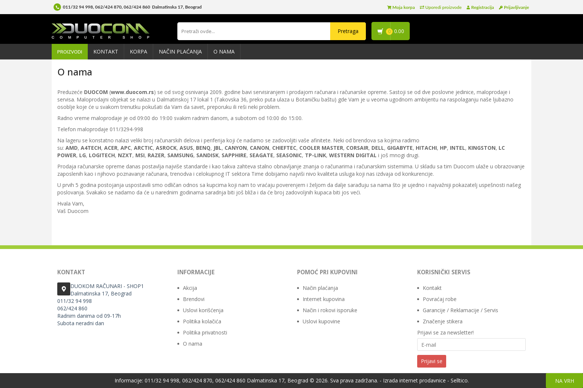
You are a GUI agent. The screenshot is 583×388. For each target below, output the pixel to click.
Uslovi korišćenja (203, 310)
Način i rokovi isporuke (330, 310)
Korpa (138, 51)
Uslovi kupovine (321, 321)
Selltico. (460, 380)
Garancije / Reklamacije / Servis (460, 310)
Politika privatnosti (205, 332)
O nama (224, 51)
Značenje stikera (443, 321)
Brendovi (193, 299)
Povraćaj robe (440, 299)
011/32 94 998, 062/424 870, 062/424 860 (106, 7)
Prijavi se (431, 361)
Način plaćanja (180, 51)
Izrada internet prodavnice (414, 380)
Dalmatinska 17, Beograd (277, 380)
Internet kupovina (324, 299)
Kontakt (105, 51)
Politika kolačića (202, 321)
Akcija (190, 287)
